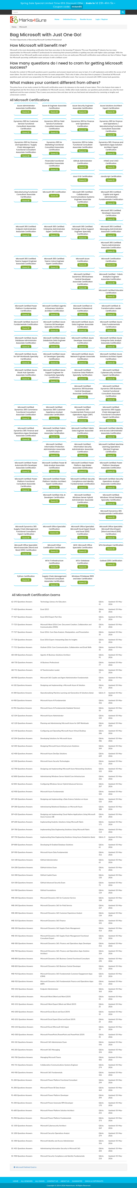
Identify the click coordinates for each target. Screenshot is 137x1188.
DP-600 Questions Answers (22, 822)
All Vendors (27, 1181)
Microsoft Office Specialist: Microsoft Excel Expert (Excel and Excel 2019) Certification (82, 530)
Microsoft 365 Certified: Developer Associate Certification (111, 213)
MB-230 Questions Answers (22, 898)
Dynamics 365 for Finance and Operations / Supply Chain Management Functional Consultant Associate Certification (26, 147)
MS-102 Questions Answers (22, 1042)
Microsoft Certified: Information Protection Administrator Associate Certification (54, 448)
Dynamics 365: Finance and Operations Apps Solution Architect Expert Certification (111, 146)
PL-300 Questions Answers (21, 1088)
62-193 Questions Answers (21, 602)
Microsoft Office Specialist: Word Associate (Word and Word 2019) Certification (26, 547)
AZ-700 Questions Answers (22, 769)
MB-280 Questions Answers (22, 913)
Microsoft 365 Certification (54, 192)
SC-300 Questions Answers (21, 1141)
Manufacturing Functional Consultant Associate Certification (26, 194)
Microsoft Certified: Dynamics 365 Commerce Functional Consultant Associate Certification (25, 411)
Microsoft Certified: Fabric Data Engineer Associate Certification (82, 430)
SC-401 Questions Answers (21, 1148)
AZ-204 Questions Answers (22, 738)
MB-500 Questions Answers (22, 943)
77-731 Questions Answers (21, 647)
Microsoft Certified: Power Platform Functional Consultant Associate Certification (26, 483)
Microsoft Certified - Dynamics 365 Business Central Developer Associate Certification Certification (82, 279)
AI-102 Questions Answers (21, 685)
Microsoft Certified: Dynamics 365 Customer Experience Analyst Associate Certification (54, 411)
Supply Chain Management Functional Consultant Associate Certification (54, 578)
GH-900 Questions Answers (22, 890)
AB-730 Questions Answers (22, 662)
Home (57, 19)
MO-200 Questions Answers (22, 1012)
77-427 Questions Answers (21, 617)
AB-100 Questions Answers (22, 655)
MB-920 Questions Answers (22, 981)
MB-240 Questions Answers (22, 905)
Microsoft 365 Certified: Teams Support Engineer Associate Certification (26, 261)
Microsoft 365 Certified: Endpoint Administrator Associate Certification (26, 229)
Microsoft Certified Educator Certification (111, 291)
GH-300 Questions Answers (22, 875)
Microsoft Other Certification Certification (54, 546)
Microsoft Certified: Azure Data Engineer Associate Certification (83, 324)
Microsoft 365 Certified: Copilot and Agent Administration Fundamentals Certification (111, 196)
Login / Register (102, 19)
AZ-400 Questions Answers (22, 753)
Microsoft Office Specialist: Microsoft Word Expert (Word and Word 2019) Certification (111, 530)
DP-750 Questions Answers (22, 837)
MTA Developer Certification (111, 545)
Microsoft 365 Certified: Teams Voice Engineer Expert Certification (54, 261)
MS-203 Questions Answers (22, 1050)
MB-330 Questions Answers (22, 928)
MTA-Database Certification (82, 561)
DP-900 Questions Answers (22, 852)
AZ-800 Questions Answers (22, 776)
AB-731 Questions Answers (22, 670)
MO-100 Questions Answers (22, 996)
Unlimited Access (69, 19)
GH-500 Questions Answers (22, 883)
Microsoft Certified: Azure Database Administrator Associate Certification (26, 340)
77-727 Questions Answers (21, 632)
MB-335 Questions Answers (22, 936)
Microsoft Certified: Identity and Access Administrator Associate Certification (111, 430)
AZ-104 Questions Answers (22, 715)
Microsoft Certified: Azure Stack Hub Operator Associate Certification (26, 372)
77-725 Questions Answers (21, 624)
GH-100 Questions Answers (22, 860)
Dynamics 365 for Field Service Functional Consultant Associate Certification (54, 125)
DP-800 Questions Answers (22, 845)
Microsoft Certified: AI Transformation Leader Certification (111, 308)
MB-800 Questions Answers (22, 958)
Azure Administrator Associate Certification (26, 106)
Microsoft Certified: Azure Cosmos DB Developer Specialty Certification (54, 324)
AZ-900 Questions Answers (22, 791)
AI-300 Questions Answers (21, 693)
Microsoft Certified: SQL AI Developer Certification (54, 496)
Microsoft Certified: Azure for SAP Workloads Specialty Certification (26, 356)
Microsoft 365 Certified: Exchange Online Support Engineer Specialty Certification (83, 230)
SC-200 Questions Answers (21, 1133)
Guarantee (77, 1181)
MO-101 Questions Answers (22, 1004)
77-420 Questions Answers (21, 609)
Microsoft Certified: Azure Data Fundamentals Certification (111, 324)
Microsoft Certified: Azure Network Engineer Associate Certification (83, 356)
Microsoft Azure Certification (82, 259)
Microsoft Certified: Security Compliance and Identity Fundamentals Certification (83, 481)
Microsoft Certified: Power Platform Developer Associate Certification (111, 465)
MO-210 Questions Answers (22, 1027)
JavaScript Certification (111, 176)
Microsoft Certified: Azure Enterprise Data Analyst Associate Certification (111, 340)
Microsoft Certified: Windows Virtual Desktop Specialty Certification (111, 497)
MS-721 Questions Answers (22, 1065)
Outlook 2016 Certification (111, 560)
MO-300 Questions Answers (22, 1034)
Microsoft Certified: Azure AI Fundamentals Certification (26, 323)
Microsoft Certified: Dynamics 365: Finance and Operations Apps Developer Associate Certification (26, 432)
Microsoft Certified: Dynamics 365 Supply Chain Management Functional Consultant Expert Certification (111, 412)
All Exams (40, 1181)
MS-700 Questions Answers (22, 1057)
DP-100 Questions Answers (22, 799)
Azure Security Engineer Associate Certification (82, 106)
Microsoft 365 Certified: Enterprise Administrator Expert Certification (54, 229)
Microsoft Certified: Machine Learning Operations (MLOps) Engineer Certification (111, 448)
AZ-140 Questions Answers (22, 731)
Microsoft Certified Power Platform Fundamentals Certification (26, 308)
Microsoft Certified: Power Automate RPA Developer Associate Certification (26, 465)
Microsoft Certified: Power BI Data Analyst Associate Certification (54, 465)
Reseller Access (86, 19)
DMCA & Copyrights (94, 1181)
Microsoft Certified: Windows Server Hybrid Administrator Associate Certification (82, 499)
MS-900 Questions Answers (22, 1072)
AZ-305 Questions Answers (22, 746)
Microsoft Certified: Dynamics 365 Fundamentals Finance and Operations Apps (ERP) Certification (83, 412)
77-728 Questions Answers (21, 640)
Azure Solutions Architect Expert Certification (111, 106)
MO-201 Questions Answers (22, 1019)
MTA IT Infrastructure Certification (54, 561)
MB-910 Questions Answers (22, 974)
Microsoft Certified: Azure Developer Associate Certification (83, 340)
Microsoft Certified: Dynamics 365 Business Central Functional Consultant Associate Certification (111, 391)
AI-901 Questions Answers (21, 708)
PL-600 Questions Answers (21, 1110)
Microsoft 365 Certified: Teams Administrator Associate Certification (111, 245)
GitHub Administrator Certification (82, 162)
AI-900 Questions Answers (21, 700)
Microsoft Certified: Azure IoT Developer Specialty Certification (54, 356)
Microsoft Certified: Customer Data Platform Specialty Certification (82, 372)
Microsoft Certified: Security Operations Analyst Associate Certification (111, 481)
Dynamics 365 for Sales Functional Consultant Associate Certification (82, 144)
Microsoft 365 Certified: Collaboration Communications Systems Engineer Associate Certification (82, 197)
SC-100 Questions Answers (21, 1126)
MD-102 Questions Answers (22, 989)
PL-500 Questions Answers (21, 1103)
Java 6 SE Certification (82, 176)
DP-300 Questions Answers (22, 807)
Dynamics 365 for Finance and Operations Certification (82, 123)
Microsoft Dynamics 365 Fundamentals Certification (111, 512)
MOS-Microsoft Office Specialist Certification (83, 546)
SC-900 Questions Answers (21, 1156)
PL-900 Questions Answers (21, 1118)
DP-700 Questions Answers (22, 829)
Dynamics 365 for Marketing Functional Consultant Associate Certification (54, 146)
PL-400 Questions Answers (21, 1095)
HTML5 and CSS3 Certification (111, 162)
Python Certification (26, 576)
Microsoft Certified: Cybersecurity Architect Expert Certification (111, 372)
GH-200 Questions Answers (22, 867)
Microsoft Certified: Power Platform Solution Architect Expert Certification (54, 481)
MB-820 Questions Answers (22, 966)
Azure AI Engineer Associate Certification (54, 106)
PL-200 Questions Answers (21, 1080)
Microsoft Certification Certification (111, 259)
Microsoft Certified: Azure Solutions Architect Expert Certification (111, 356)
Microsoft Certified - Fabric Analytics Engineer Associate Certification (111, 276)
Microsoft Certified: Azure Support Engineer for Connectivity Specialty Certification (54, 374)
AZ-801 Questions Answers (22, 784)
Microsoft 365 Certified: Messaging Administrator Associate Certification (111, 229)
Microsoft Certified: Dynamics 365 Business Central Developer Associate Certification (82, 390)
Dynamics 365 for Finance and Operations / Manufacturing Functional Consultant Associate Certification (111, 126)
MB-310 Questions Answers (22, 921)
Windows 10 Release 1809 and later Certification (83, 577)
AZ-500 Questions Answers (22, 761)
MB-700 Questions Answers (22, 951)
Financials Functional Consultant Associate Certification (54, 163)
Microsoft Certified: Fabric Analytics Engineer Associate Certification (54, 430)
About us (65, 1181)
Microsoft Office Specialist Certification (54, 527)
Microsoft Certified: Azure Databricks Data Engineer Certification (54, 340)
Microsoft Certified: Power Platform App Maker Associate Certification (83, 465)
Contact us (52, 1181)
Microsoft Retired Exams (25, 1167)
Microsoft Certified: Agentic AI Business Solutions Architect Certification (54, 308)
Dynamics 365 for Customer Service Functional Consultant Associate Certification (26, 125)
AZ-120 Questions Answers (22, 723)
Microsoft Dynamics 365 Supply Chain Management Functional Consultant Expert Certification (26, 530)
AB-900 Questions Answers (22, 678)
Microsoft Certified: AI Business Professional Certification (82, 308)
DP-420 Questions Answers (22, 814)
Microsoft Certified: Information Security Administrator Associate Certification (82, 448)
